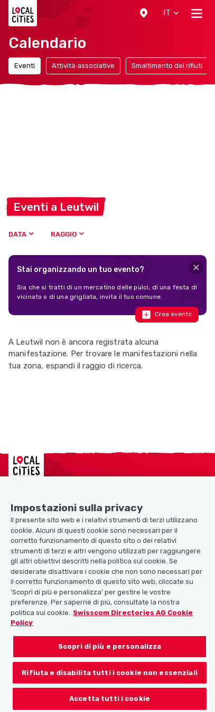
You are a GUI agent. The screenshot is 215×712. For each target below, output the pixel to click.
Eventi (24, 66)
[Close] (196, 267)
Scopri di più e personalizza (110, 651)
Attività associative (83, 66)
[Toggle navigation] (197, 13)
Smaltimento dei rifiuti (167, 66)
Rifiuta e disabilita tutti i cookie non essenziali (110, 677)
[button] (143, 13)
